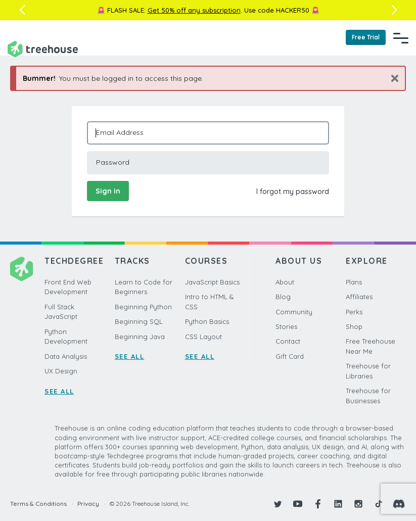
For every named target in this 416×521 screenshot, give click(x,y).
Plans (354, 282)
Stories (286, 326)
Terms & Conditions (38, 503)
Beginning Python (143, 307)
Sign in (108, 191)
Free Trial (366, 37)
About (284, 282)
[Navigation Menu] (400, 37)
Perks (354, 312)
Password (112, 162)
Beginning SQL (139, 321)
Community (293, 312)
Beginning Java (140, 337)
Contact (287, 341)
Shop (354, 326)
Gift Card (289, 356)
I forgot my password (292, 191)
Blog (283, 297)
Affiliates (359, 297)
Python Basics (207, 321)
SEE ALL (59, 391)
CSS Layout (203, 337)
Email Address (120, 132)
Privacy (88, 503)
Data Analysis (65, 356)
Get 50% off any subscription (194, 10)
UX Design (60, 371)
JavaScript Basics (212, 282)
